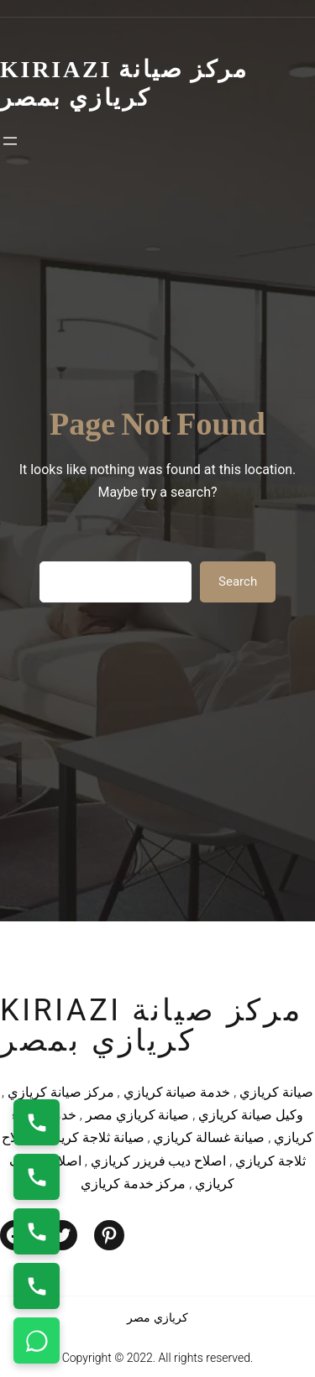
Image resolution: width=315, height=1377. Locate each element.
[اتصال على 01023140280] (36, 1231)
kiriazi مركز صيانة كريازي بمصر (151, 1025)
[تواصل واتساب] (36, 1340)
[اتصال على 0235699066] (36, 1177)
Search (237, 581)
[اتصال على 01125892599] (36, 1286)
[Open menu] (10, 141)
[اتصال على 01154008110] (36, 1122)
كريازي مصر (157, 1317)
